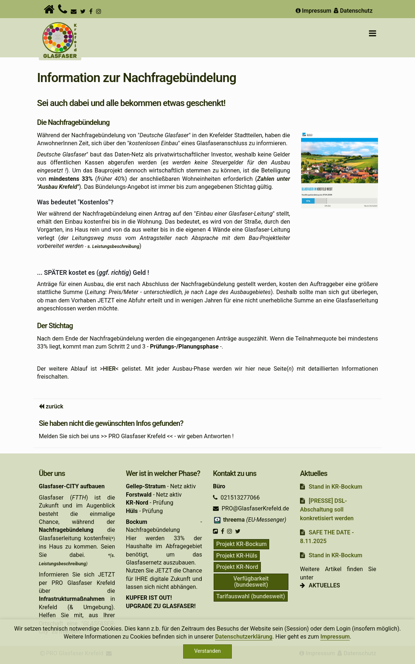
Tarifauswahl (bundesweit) (250, 596)
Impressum (313, 10)
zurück (54, 406)
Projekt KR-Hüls (236, 555)
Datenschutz (353, 10)
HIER (109, 368)
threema (229, 519)
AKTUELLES (324, 585)
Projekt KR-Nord (237, 566)
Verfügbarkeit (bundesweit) (250, 581)
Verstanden (207, 651)
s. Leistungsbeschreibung (113, 246)
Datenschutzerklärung (243, 636)
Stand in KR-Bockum (335, 486)
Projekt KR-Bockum (241, 544)
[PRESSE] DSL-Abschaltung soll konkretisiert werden (327, 509)
